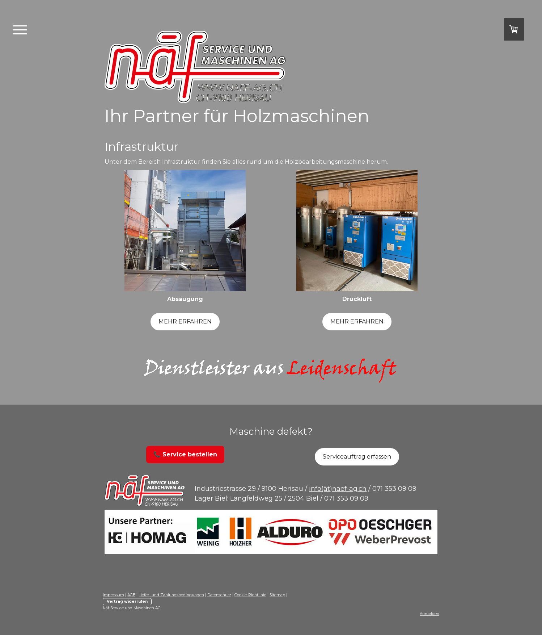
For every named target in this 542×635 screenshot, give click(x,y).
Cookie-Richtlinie (250, 595)
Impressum (113, 595)
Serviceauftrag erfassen (357, 456)
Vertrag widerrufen (127, 601)
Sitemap (277, 595)
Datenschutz (219, 595)
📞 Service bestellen (185, 454)
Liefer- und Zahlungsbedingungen (171, 595)
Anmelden (429, 613)
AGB (131, 595)
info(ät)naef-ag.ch (338, 489)
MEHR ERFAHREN (185, 321)
